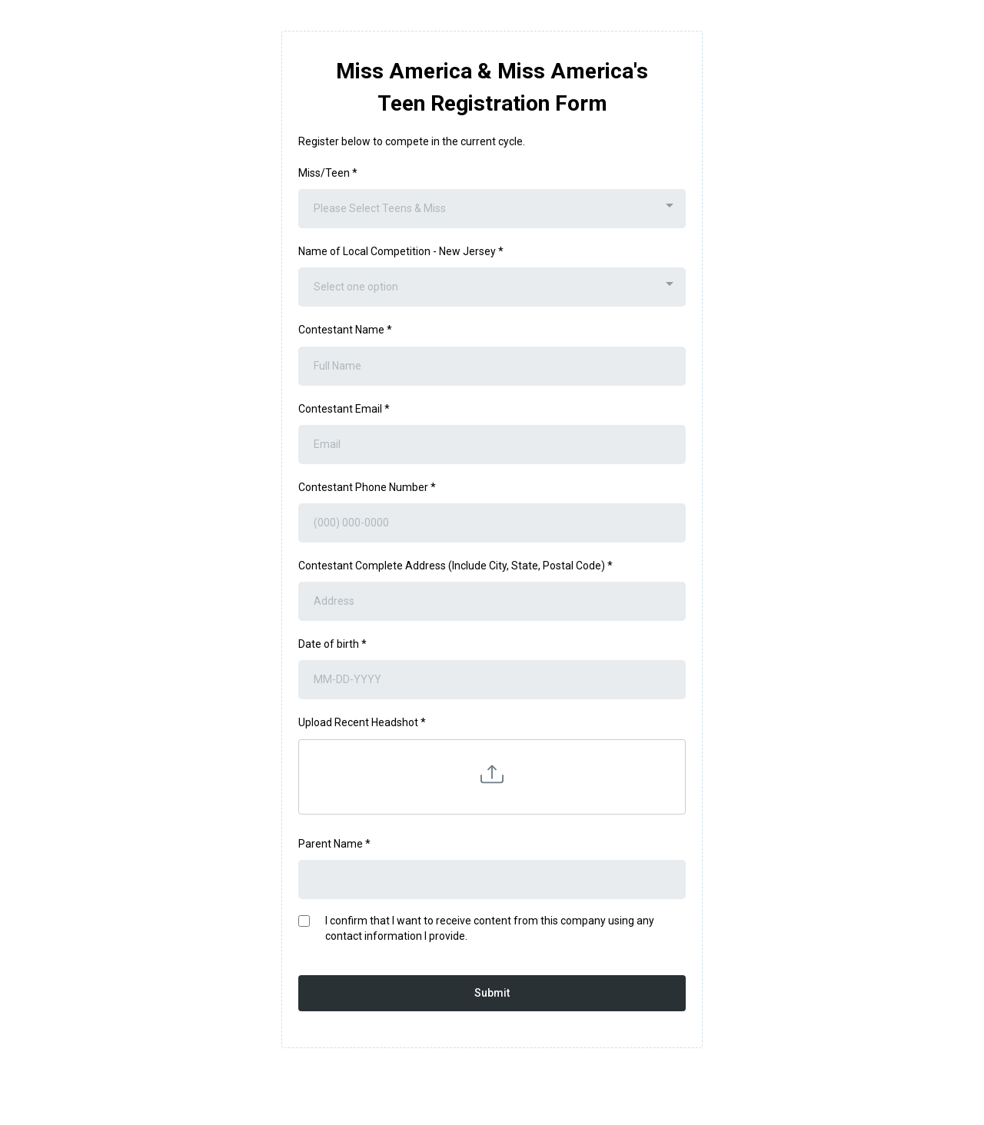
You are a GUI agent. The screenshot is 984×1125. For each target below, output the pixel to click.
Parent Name (334, 844)
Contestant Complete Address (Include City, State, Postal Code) (455, 565)
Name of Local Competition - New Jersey (401, 251)
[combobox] (492, 208)
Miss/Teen (327, 173)
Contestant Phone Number (367, 487)
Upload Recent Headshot (362, 722)
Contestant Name (345, 330)
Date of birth (332, 644)
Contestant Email (344, 409)
